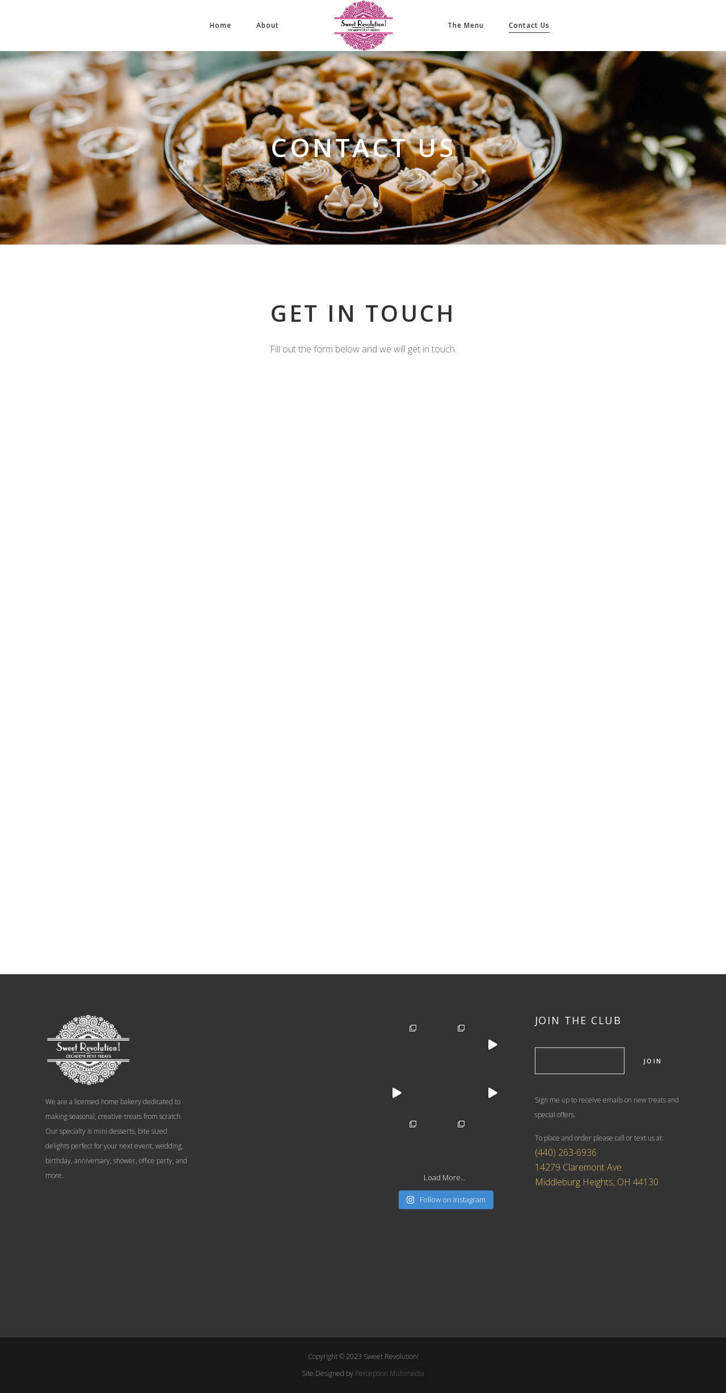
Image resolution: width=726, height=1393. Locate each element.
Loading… (363, 650)
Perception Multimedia (389, 1373)
